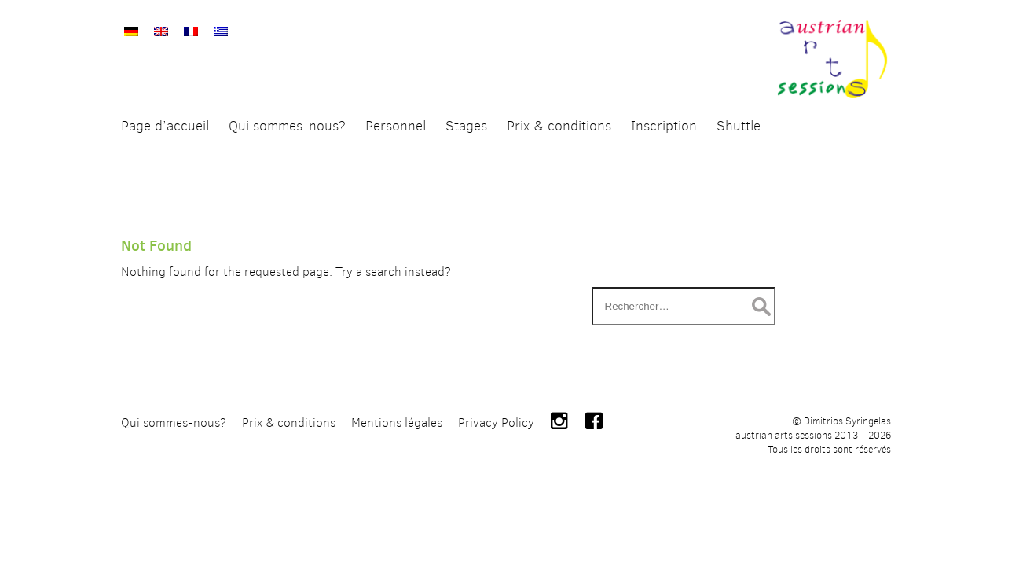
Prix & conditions (289, 521)
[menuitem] (131, 24)
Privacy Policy (496, 521)
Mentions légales (396, 521)
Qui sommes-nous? (173, 521)
